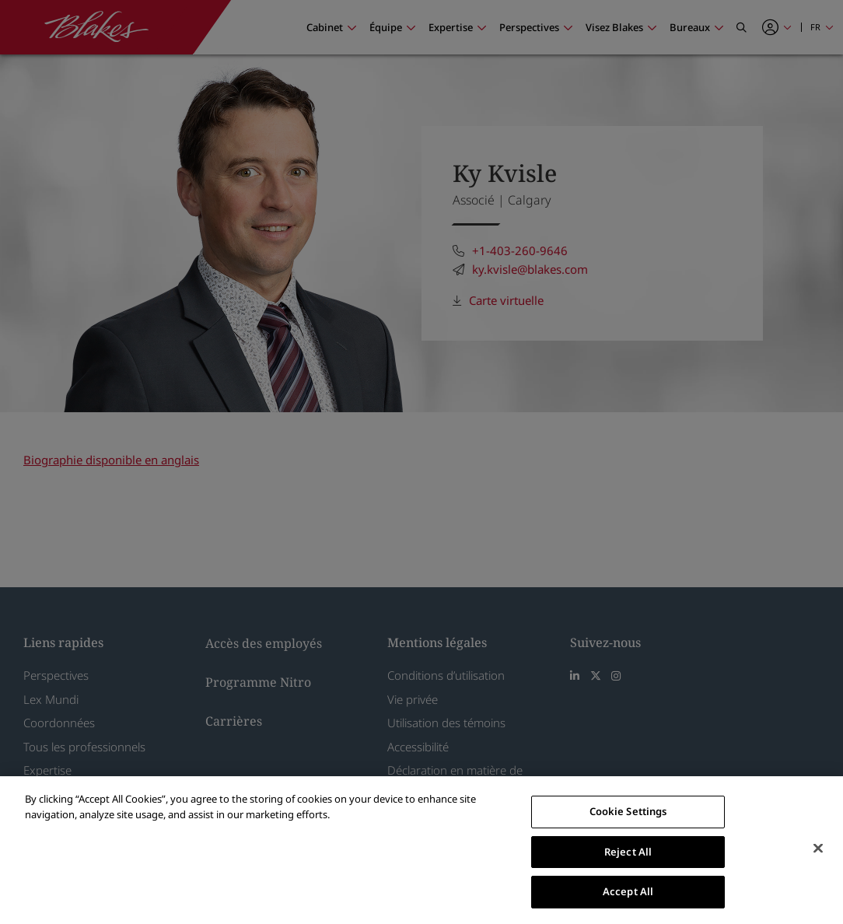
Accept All (628, 891)
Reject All (628, 852)
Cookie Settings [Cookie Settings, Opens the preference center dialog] (628, 811)
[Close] (818, 848)
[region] (421, 850)
